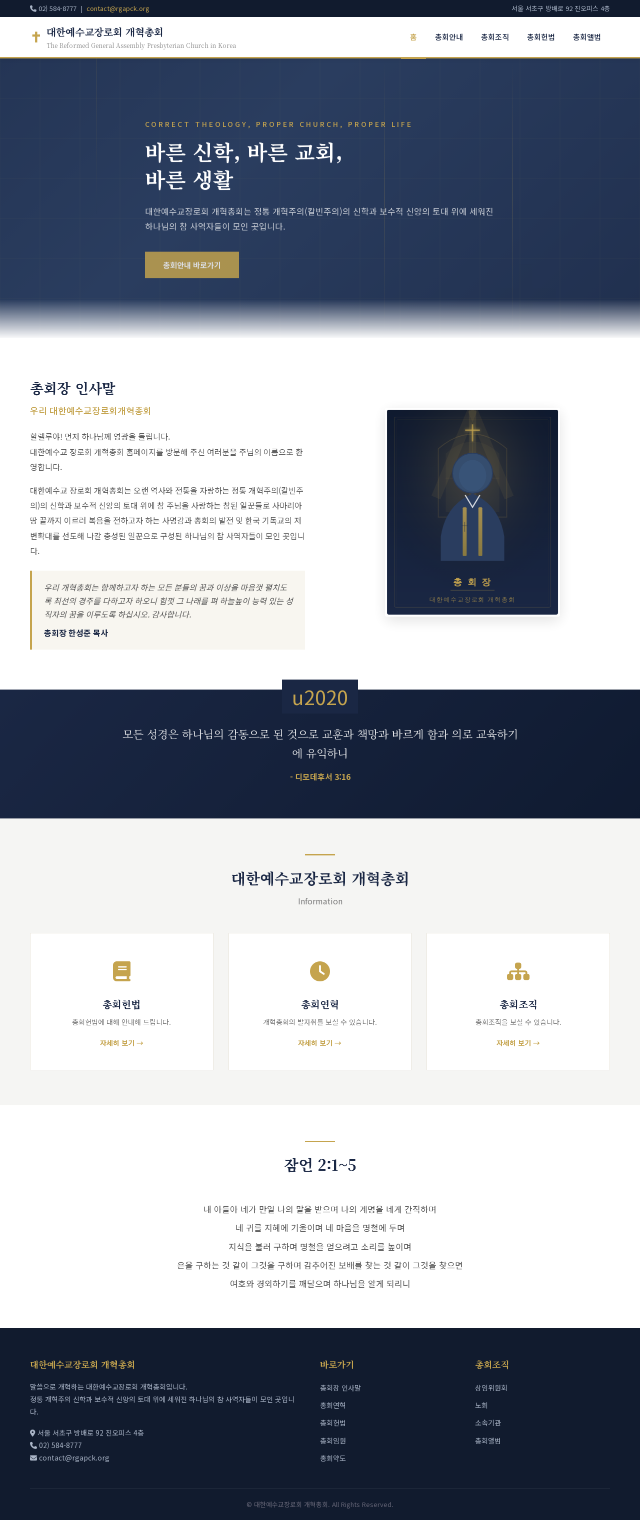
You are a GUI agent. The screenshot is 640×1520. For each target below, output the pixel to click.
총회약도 (333, 1461)
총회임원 (333, 1443)
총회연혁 (333, 1408)
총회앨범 (587, 36)
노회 (481, 1408)
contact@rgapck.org (118, 8)
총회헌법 (541, 36)
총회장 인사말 (340, 1390)
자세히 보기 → (122, 1043)
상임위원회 (491, 1390)
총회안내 (449, 36)
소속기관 (488, 1426)
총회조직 (495, 36)
